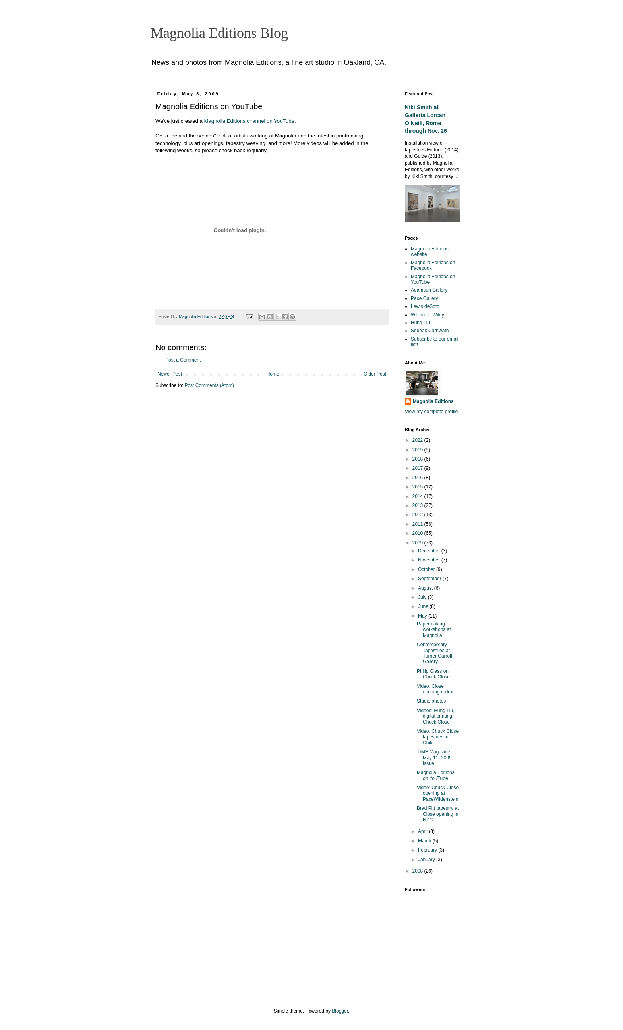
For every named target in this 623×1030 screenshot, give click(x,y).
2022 (418, 440)
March (425, 841)
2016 (418, 477)
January (427, 859)
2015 (418, 487)
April (423, 831)
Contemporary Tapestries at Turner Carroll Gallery (434, 653)
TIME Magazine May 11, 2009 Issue (434, 757)
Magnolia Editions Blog (219, 33)
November (429, 560)
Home (273, 374)
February (428, 850)
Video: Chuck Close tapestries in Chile (438, 736)
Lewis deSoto (425, 306)
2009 (418, 543)
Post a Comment (183, 360)
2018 (418, 459)
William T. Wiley (427, 315)
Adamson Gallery (429, 290)
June (424, 606)
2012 (418, 514)
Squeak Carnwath (430, 330)
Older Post (375, 374)
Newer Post (169, 374)
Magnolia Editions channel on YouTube (249, 121)
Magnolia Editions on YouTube (436, 775)
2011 (418, 524)
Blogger (340, 1011)
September (430, 578)
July (423, 597)
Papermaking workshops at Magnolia (434, 629)
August (426, 588)
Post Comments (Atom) (209, 385)
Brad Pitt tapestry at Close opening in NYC (438, 814)
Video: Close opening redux (435, 689)
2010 (418, 533)
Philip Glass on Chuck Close (433, 674)
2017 (418, 468)
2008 (418, 871)
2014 (418, 496)
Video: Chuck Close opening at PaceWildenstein (438, 793)
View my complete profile (431, 411)
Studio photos (431, 701)
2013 (418, 505)
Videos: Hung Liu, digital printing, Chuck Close (436, 716)
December (429, 551)
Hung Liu (420, 322)
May (423, 616)
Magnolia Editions (433, 401)
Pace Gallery (424, 298)
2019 (418, 450)
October (427, 569)
